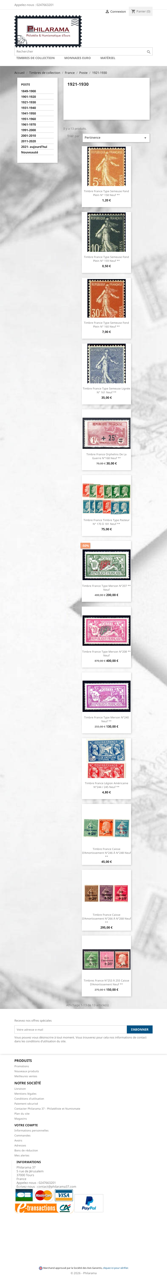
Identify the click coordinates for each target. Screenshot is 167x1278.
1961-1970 (28, 125)
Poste (25, 84)
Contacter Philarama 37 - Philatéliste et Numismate (47, 1108)
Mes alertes (21, 1155)
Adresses (20, 1145)
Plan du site (22, 1113)
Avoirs (18, 1140)
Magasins (20, 1118)
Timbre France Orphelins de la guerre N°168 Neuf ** (106, 456)
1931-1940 (28, 108)
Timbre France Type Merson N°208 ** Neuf (106, 653)
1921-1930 (28, 102)
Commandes (22, 1135)
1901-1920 (28, 97)
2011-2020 (28, 141)
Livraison (20, 1088)
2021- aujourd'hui (34, 147)
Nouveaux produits (26, 1071)
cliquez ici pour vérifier (115, 1268)
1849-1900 (28, 91)
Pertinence (116, 137)
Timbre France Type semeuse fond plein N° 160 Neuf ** (106, 324)
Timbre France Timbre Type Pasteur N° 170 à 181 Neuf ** (107, 522)
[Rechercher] (83, 51)
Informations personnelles (31, 1130)
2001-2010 (28, 136)
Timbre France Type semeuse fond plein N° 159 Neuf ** (106, 259)
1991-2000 (28, 130)
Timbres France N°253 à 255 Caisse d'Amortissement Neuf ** (106, 982)
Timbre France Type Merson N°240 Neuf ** (106, 719)
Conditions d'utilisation (29, 1098)
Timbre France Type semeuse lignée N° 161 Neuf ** (106, 390)
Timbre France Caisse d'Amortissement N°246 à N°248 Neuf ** (106, 852)
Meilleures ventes (25, 1076)
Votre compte (26, 1125)
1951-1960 (28, 119)
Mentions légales (25, 1093)
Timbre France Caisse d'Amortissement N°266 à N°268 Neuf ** (106, 918)
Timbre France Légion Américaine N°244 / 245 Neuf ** (106, 785)
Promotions (21, 1066)
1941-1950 (28, 113)
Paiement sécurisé (26, 1103)
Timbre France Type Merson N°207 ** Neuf (106, 587)
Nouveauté (29, 152)
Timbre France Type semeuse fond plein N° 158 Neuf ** (106, 193)
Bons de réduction (26, 1150)
